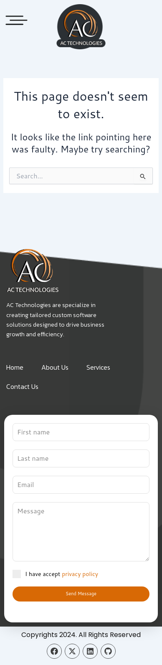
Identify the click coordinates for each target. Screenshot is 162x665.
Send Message (81, 593)
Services (98, 367)
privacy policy (80, 574)
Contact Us (22, 386)
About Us (54, 367)
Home (14, 367)
